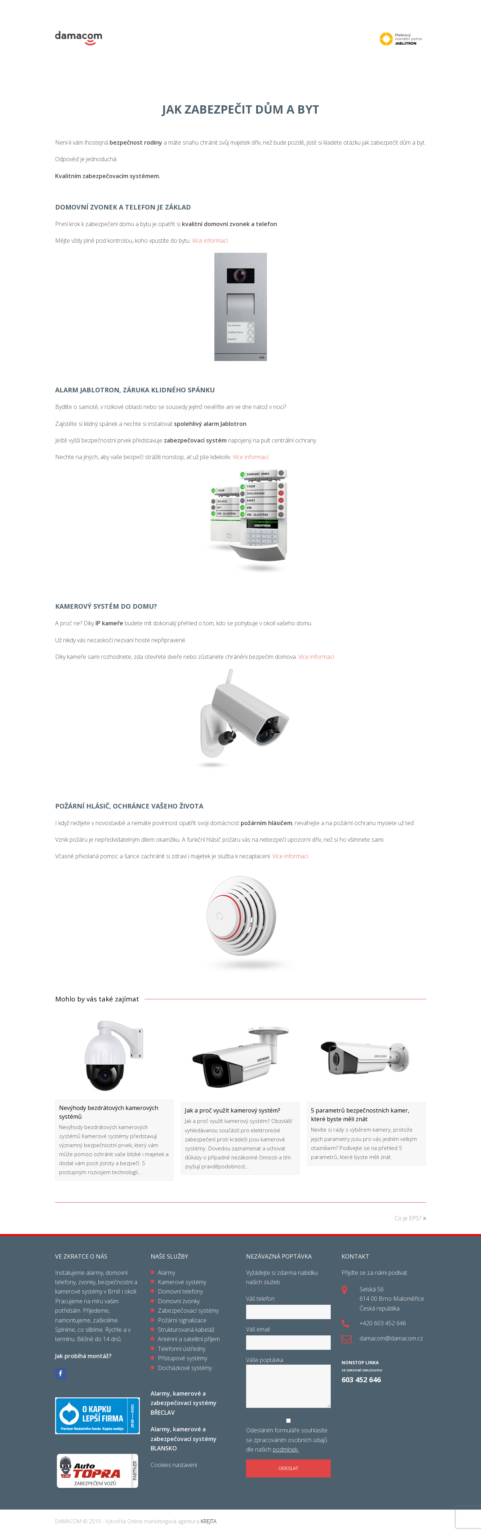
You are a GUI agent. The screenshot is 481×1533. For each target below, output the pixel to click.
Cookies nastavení (174, 1465)
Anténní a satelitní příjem (189, 1339)
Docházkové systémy (185, 1368)
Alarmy (166, 1273)
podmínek (286, 1449)
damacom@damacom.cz (391, 1338)
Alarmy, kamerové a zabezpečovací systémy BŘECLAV (184, 1403)
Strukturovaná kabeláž (186, 1330)
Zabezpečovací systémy (188, 1310)
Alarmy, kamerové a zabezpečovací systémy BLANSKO (184, 1438)
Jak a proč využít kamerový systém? (232, 1110)
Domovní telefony (180, 1291)
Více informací (210, 241)
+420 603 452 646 (383, 1323)
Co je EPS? (410, 1218)
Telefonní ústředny (181, 1349)
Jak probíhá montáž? (83, 1356)
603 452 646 (361, 1379)
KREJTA (208, 1521)
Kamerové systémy (182, 1282)
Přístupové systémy (182, 1358)
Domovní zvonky (179, 1301)
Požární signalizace (182, 1320)
